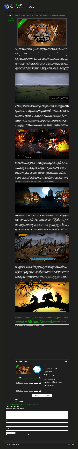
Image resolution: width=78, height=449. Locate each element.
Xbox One (40, 404)
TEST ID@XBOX (22, 12)
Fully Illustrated (25, 321)
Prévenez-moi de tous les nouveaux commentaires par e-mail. (18, 436)
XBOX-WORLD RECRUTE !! (47, 12)
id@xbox (27, 404)
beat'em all (9, 404)
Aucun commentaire (10, 20)
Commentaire (8, 409)
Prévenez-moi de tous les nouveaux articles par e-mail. (17, 438)
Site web (7, 430)
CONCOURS (32, 12)
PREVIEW (13, 12)
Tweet (16, 401)
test (33, 404)
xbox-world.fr (9, 446)
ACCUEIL (5, 12)
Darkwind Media (14, 404)
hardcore (24, 404)
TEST (17, 12)
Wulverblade (36, 404)
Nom (7, 422)
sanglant (30, 404)
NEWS (9, 12)
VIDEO (28, 12)
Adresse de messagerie (10, 426)
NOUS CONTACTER (38, 12)
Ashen (12, 18)
